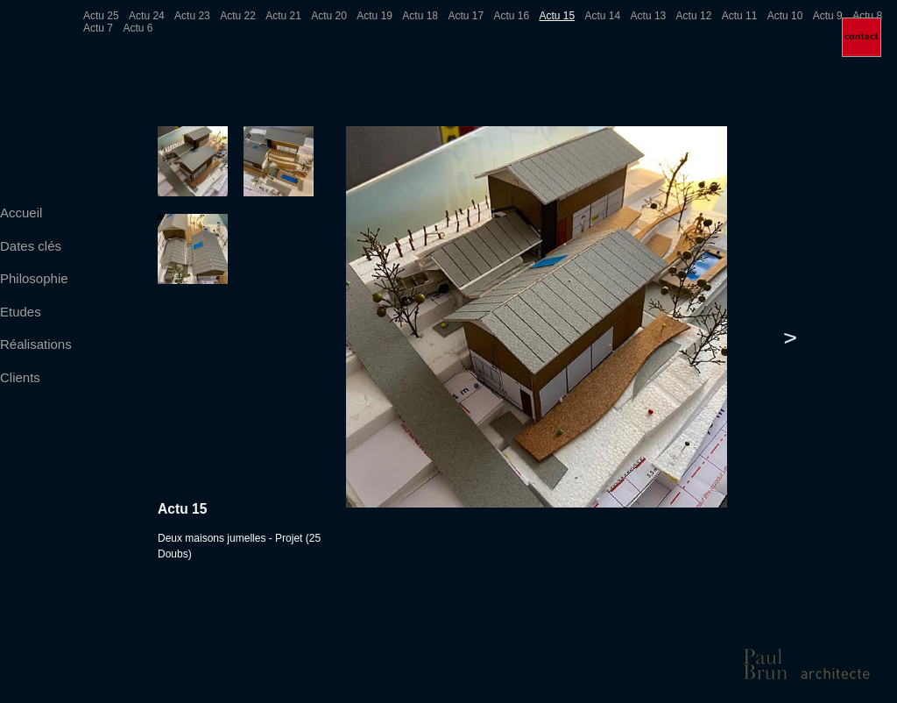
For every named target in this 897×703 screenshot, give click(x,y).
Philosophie (34, 278)
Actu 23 (192, 16)
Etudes (20, 311)
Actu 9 (828, 16)
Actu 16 (511, 16)
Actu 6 (137, 28)
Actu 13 (649, 16)
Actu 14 (603, 16)
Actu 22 (238, 16)
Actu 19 (374, 16)
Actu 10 (785, 16)
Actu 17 (466, 16)
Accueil (21, 212)
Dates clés (30, 245)
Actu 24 (147, 16)
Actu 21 (283, 16)
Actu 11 (740, 16)
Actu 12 (694, 16)
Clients (20, 377)
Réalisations (36, 344)
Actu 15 (557, 16)
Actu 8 (867, 16)
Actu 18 (420, 16)
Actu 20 (329, 16)
